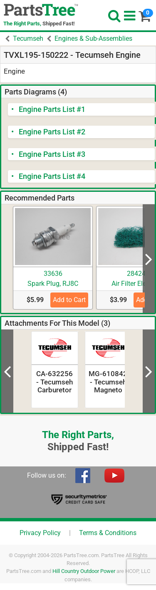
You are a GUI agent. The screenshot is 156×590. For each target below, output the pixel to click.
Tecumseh (28, 38)
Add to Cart (69, 300)
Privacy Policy (40, 533)
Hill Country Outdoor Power (83, 571)
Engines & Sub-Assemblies (93, 38)
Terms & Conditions (107, 533)
